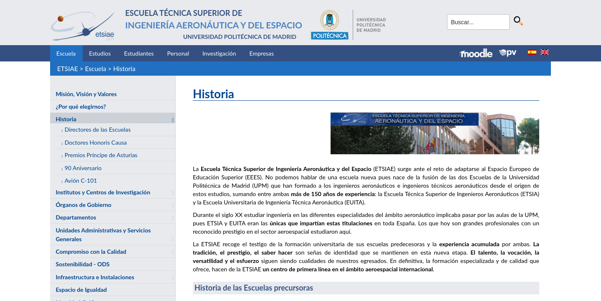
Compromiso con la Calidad (91, 251)
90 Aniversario (83, 167)
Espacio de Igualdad (81, 289)
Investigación (219, 53)
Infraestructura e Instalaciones (95, 277)
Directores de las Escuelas (98, 129)
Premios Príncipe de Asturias (101, 154)
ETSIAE (67, 68)
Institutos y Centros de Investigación (103, 192)
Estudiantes (139, 53)
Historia (124, 68)
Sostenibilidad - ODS (82, 264)
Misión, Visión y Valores (86, 93)
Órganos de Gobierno (83, 204)
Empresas (262, 53)
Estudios (100, 53)
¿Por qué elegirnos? (81, 106)
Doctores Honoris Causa (96, 142)
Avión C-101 (81, 180)
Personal (178, 53)
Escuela (66, 53)
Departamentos (76, 217)
